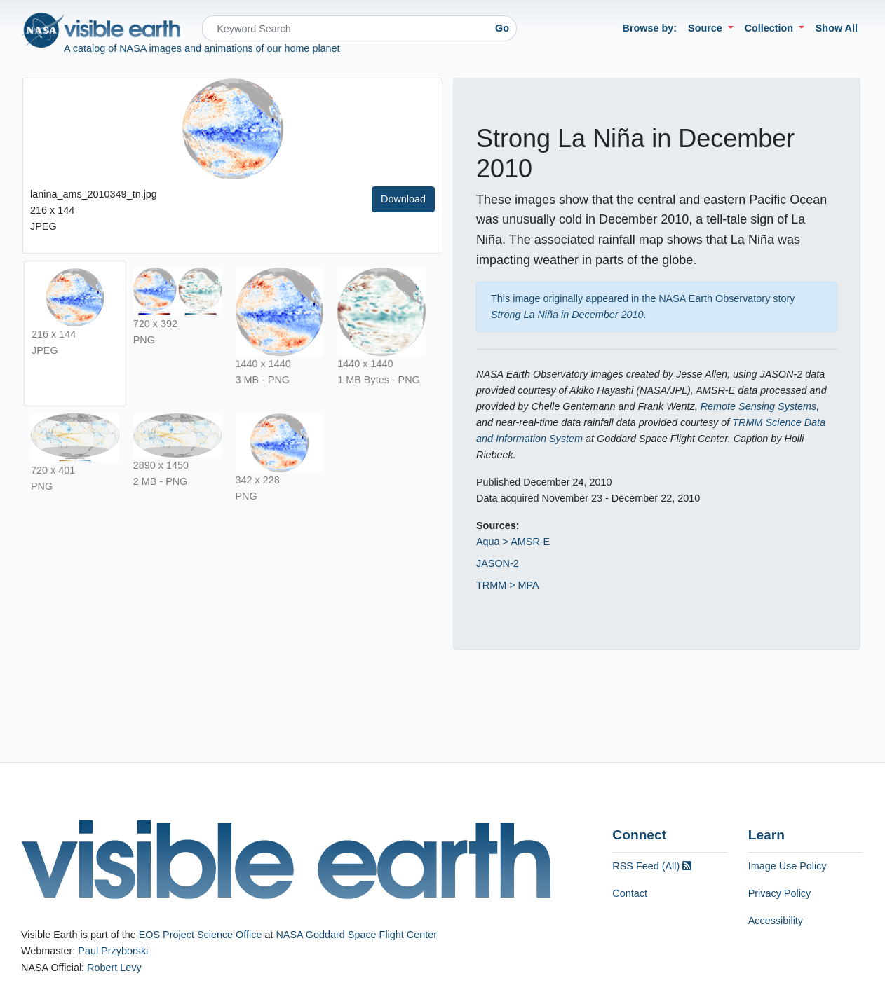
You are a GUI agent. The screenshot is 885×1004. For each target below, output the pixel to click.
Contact (629, 893)
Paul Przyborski (113, 950)
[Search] (345, 28)
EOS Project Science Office (200, 934)
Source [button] (706, 28)
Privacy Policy (779, 893)
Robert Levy (114, 967)
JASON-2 (497, 563)
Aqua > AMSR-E (513, 541)
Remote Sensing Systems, (760, 406)
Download (403, 199)
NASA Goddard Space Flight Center (356, 934)
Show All (837, 28)
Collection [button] (771, 28)
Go (502, 28)
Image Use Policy (787, 866)
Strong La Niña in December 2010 (567, 314)
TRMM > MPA (507, 585)
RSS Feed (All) (651, 866)
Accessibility (775, 920)
